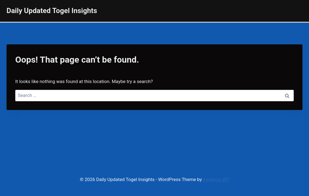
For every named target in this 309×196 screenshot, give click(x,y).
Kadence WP (216, 179)
